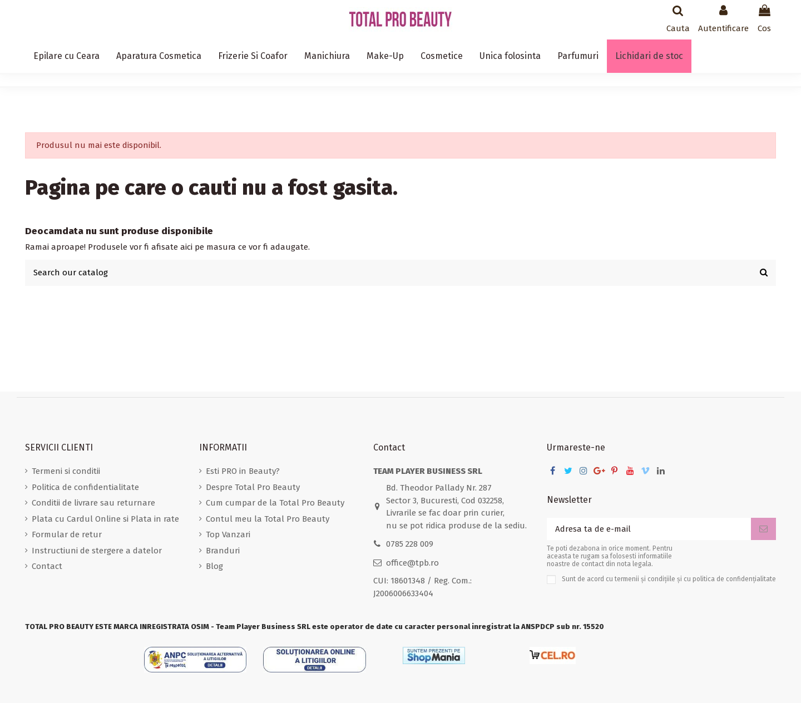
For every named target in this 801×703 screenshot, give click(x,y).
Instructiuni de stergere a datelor (97, 551)
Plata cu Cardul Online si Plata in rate (105, 519)
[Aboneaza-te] (763, 529)
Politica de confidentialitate (85, 487)
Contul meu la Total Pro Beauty (267, 519)
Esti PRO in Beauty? (243, 471)
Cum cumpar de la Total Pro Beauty (275, 503)
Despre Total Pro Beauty (253, 487)
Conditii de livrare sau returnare (93, 503)
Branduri (223, 551)
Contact (47, 566)
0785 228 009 (409, 544)
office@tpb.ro (412, 563)
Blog (214, 566)
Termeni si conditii (66, 471)
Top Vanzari (228, 534)
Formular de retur (67, 534)
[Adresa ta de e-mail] (649, 529)
